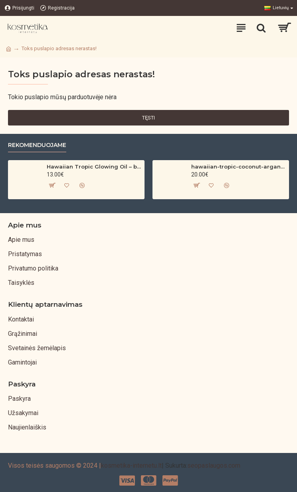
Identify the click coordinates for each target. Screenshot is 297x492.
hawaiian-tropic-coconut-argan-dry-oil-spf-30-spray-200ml (238, 166)
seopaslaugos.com (213, 465)
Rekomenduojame (37, 145)
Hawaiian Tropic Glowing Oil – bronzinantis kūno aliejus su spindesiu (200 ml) (94, 166)
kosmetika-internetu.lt (131, 465)
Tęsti (148, 118)
